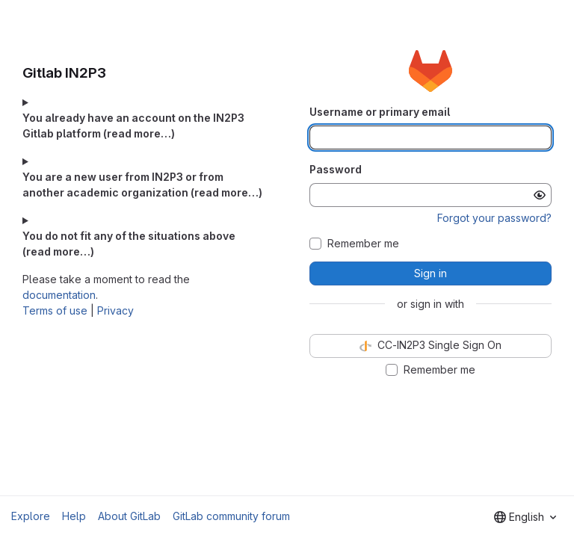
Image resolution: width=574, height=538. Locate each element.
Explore (30, 516)
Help (74, 516)
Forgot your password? (494, 217)
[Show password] (540, 195)
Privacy (115, 310)
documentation (59, 294)
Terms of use (54, 310)
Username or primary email (379, 111)
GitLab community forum (231, 516)
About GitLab (129, 516)
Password (335, 169)
